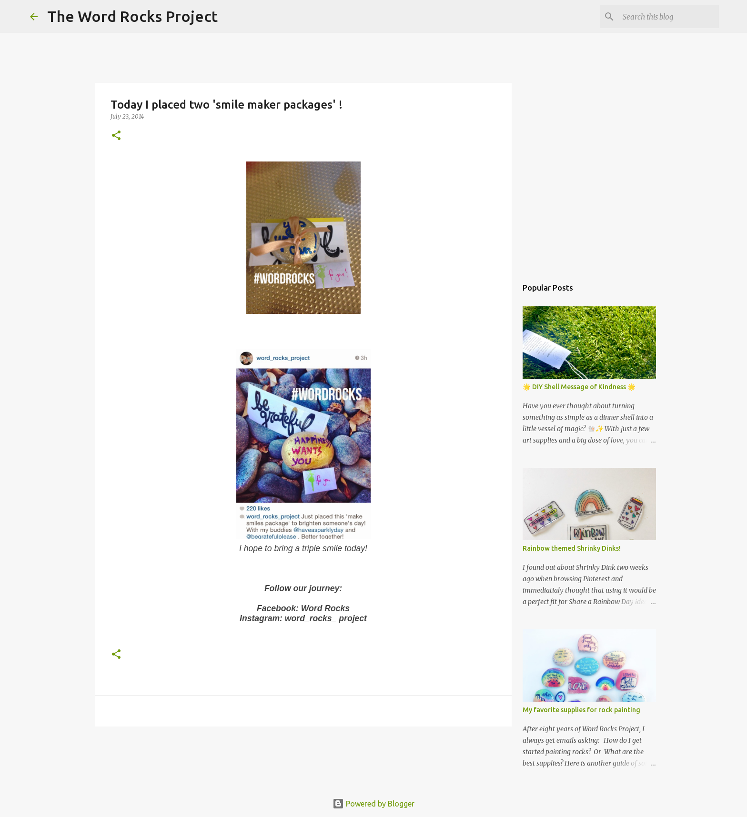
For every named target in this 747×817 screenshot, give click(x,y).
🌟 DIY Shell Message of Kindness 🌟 (579, 387)
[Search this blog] (669, 16)
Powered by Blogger (373, 803)
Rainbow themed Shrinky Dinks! (572, 548)
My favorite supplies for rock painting (581, 710)
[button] (116, 136)
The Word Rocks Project (132, 16)
